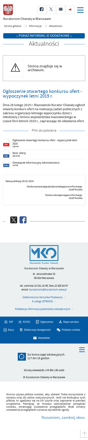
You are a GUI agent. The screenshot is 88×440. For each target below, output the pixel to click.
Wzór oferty (19, 153)
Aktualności (55, 26)
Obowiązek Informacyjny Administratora (36, 162)
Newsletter (44, 338)
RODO (26, 322)
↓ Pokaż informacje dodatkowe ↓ (44, 35)
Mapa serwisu (71, 322)
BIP (11, 322)
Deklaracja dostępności (37, 330)
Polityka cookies (71, 330)
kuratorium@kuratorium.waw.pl (48, 289)
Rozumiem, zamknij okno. (63, 417)
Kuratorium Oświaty (25, 19)
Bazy (11, 330)
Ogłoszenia (46, 322)
